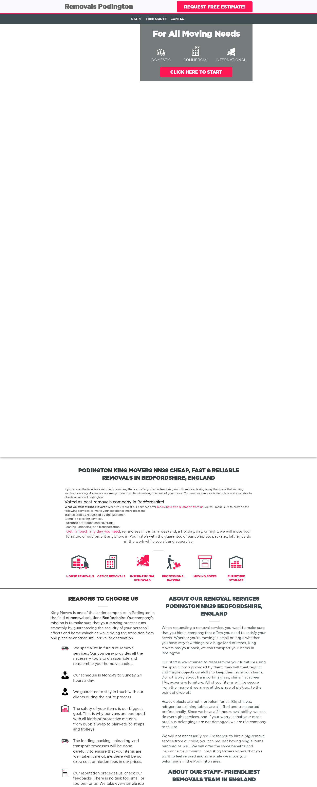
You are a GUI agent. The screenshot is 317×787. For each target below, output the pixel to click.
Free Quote (156, 19)
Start (136, 19)
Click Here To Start (196, 71)
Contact (178, 19)
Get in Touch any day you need (93, 531)
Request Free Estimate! (214, 6)
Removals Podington (98, 6)
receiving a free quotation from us (180, 507)
